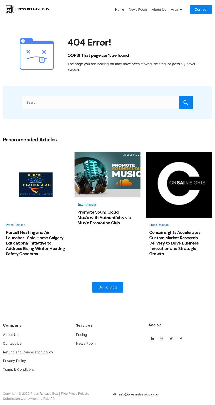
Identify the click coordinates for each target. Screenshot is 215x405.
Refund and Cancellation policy (28, 352)
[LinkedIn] (152, 338)
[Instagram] (161, 338)
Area (176, 9)
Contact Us (12, 343)
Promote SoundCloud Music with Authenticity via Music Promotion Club (104, 217)
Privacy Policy (14, 361)
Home (119, 9)
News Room (138, 9)
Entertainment (86, 204)
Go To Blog (107, 287)
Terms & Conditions (18, 369)
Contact (201, 9)
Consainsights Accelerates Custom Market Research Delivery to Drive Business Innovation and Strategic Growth (175, 243)
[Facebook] (180, 338)
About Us (159, 9)
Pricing (81, 335)
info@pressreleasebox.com (139, 394)
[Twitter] (171, 338)
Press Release (15, 225)
